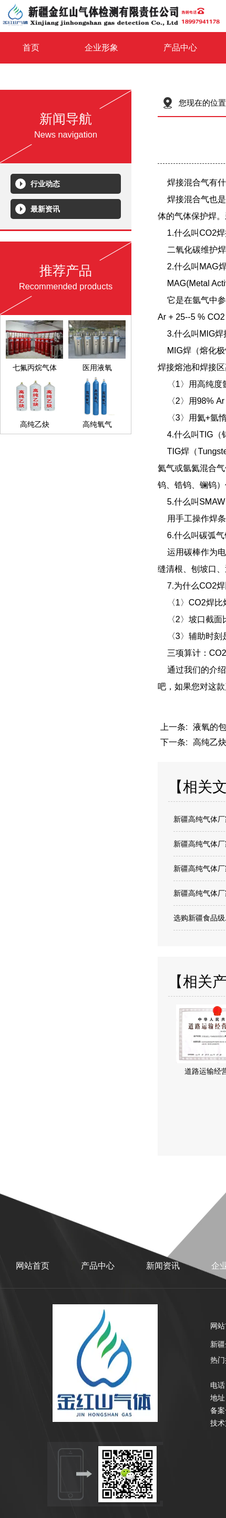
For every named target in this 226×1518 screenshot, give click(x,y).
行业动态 (45, 184)
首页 (31, 47)
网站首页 (32, 1265)
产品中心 (180, 47)
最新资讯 (45, 209)
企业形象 (101, 47)
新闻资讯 (163, 1265)
